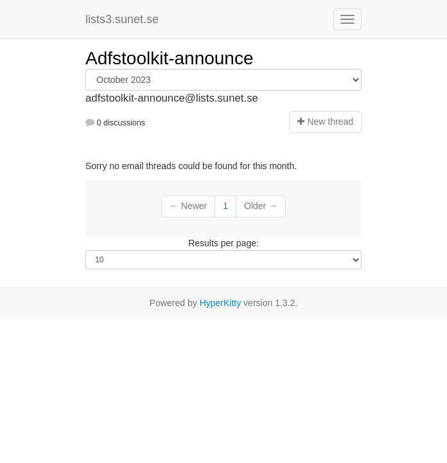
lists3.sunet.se (122, 19)
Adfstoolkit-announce (169, 58)
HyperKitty (220, 303)
